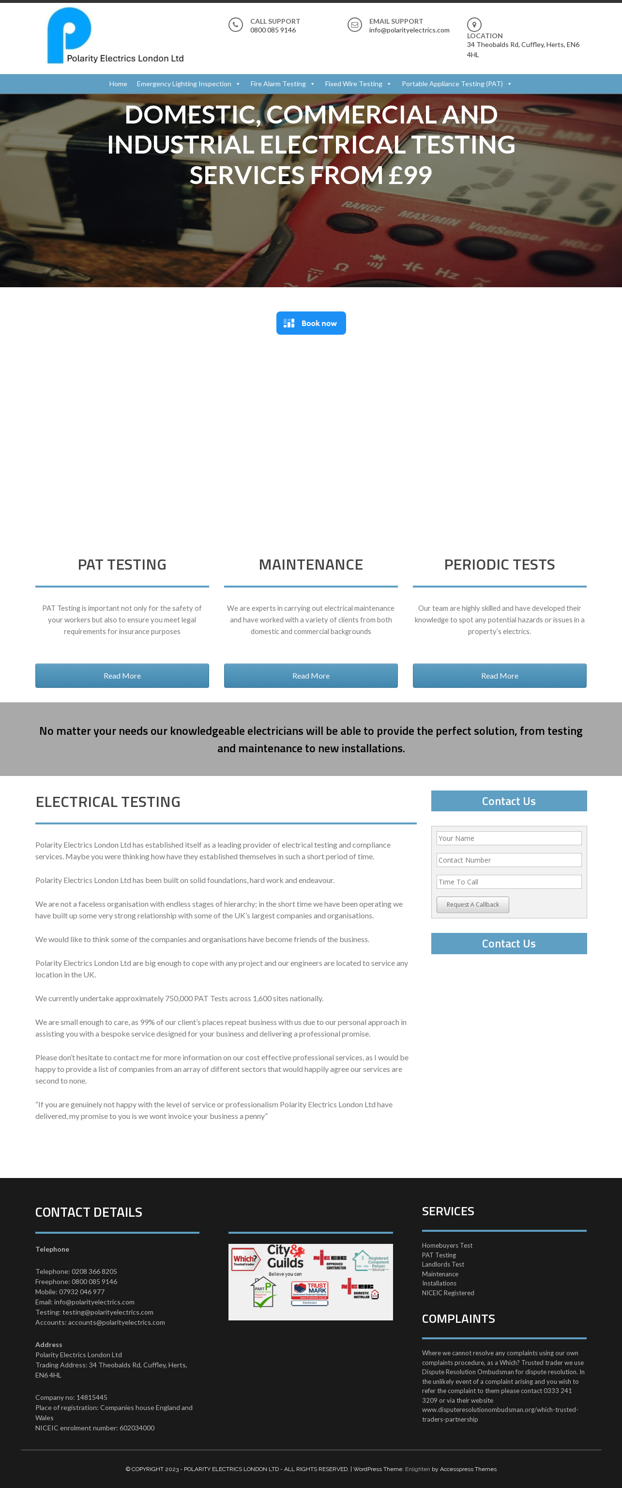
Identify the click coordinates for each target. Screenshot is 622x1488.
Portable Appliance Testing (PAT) (452, 83)
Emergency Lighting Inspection (184, 83)
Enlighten (417, 1469)
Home (118, 83)
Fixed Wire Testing (353, 83)
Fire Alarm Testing (278, 83)
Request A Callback (473, 904)
